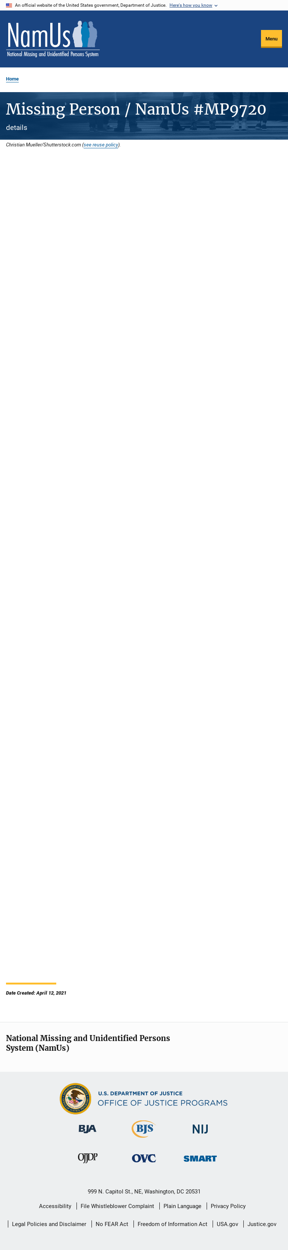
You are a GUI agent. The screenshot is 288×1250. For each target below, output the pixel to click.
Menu (272, 39)
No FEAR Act (112, 1224)
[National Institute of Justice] (200, 1135)
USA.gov (227, 1224)
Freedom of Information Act (172, 1224)
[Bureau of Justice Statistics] (144, 1139)
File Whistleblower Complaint (117, 1206)
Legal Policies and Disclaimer (49, 1224)
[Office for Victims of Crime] (144, 1163)
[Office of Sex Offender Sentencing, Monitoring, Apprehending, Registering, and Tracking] (200, 1163)
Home (12, 79)
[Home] (53, 39)
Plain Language (182, 1206)
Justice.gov (262, 1224)
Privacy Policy (228, 1206)
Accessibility (55, 1206)
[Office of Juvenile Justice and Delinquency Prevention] (88, 1164)
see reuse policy (101, 144)
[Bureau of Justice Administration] (87, 1134)
